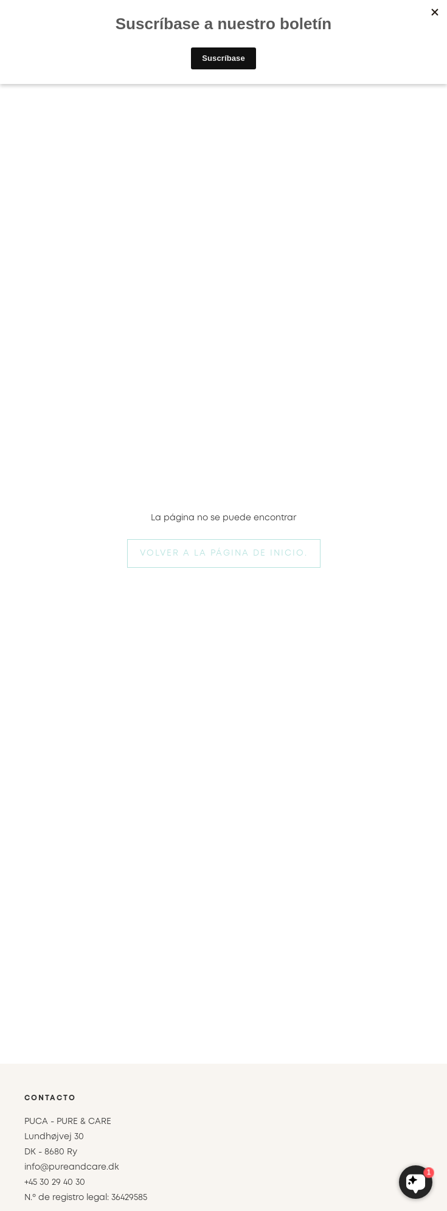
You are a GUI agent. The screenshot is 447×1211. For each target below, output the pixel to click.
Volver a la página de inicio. (224, 553)
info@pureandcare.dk (71, 1167)
